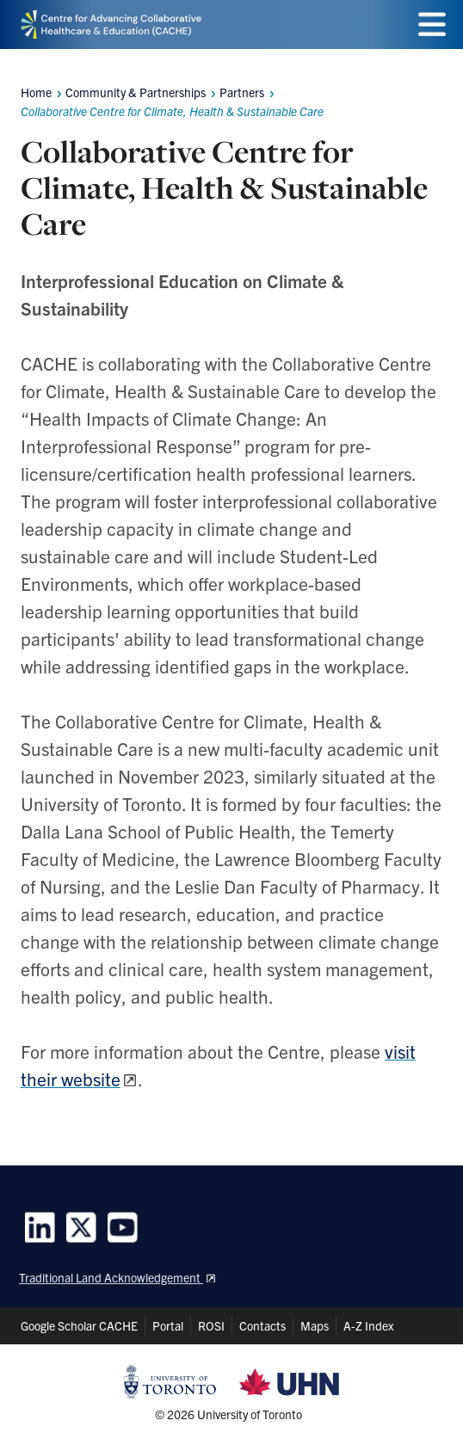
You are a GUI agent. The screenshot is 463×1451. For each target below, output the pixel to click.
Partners (241, 92)
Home (36, 92)
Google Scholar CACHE (79, 1325)
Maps (314, 1325)
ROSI (211, 1325)
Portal (167, 1325)
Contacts (262, 1325)
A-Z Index (368, 1325)
